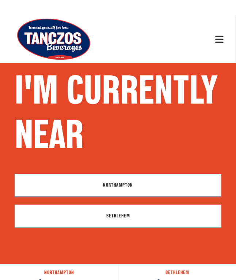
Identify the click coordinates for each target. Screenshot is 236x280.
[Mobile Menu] (219, 39)
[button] (118, 185)
